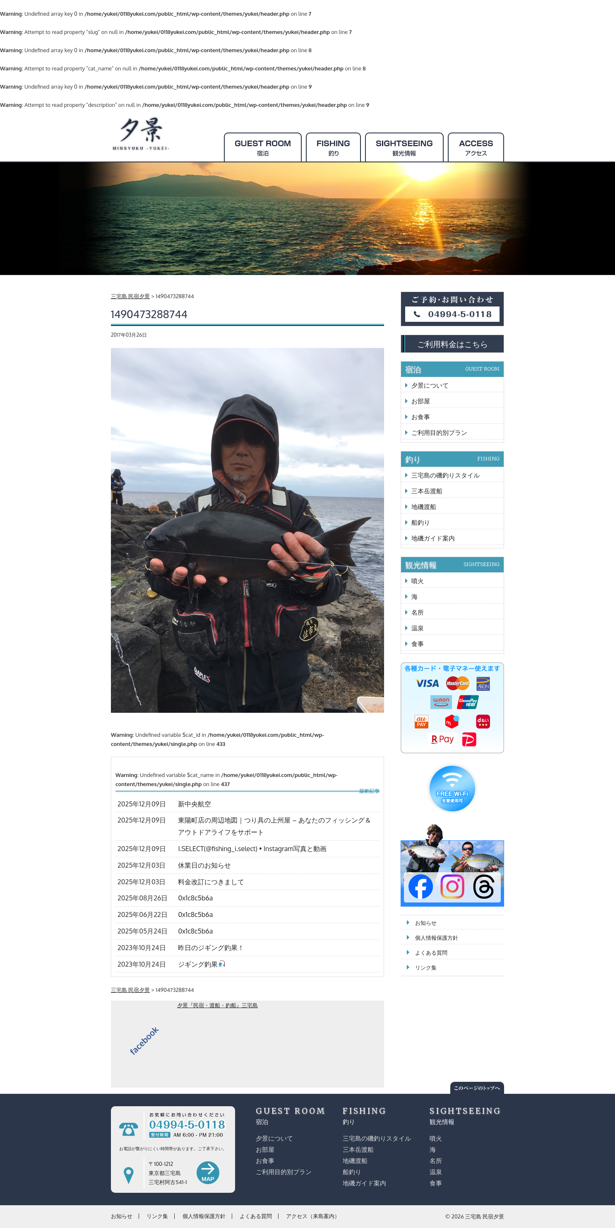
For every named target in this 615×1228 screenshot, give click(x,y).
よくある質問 (431, 952)
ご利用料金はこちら (452, 344)
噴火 (417, 581)
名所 (417, 612)
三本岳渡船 (426, 491)
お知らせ (426, 922)
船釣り (420, 522)
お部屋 (420, 401)
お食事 (420, 417)
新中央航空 (194, 804)
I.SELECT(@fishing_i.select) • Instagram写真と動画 (252, 848)
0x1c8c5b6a (195, 898)
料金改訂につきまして (211, 882)
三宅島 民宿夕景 (484, 1216)
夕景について (430, 385)
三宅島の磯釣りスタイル (445, 475)
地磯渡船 (423, 507)
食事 (417, 644)
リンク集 (426, 967)
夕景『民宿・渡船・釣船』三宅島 (217, 1005)
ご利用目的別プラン (439, 433)
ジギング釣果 (201, 964)
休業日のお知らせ (204, 865)
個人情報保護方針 (436, 937)
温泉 (417, 628)
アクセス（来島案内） (313, 1216)
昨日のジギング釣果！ (211, 947)
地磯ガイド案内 (433, 538)
